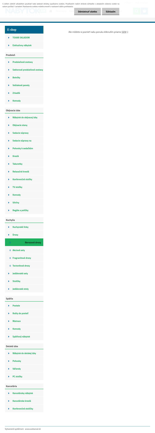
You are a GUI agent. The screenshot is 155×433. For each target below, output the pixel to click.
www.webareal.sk (33, 428)
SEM (124, 32)
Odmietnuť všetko (87, 11)
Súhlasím (110, 11)
